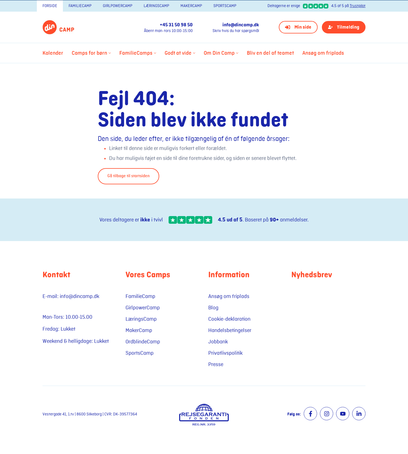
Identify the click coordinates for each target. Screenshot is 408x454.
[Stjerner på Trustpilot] (190, 220)
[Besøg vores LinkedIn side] (359, 413)
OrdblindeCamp (143, 342)
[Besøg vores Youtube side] (342, 413)
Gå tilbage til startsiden (128, 176)
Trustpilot (358, 6)
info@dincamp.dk (240, 25)
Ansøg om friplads (228, 296)
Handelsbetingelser (229, 330)
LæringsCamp (156, 6)
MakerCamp (191, 6)
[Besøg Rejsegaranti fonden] (204, 414)
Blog (213, 308)
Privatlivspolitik (225, 353)
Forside (49, 6)
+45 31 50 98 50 (176, 25)
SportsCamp (224, 6)
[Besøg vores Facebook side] (310, 413)
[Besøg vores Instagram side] (326, 413)
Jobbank (218, 342)
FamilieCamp (80, 6)
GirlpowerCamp (117, 6)
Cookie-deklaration (229, 319)
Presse (215, 364)
